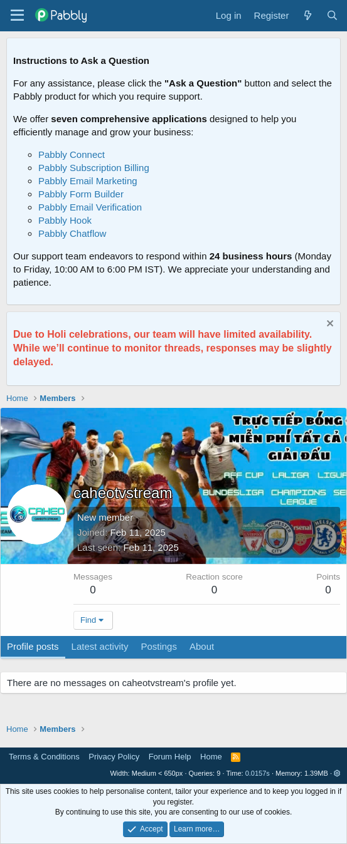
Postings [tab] (159, 646)
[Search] (332, 15)
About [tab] (202, 646)
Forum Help (170, 756)
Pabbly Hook (65, 220)
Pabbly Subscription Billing (93, 167)
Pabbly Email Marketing (87, 180)
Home (211, 756)
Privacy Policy (113, 756)
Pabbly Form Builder (81, 194)
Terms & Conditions (44, 756)
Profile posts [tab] (33, 646)
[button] (337, 773)
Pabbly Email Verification (90, 207)
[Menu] (17, 15)
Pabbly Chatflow (72, 233)
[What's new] (307, 15)
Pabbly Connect (71, 154)
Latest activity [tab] (100, 646)
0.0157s (257, 773)
